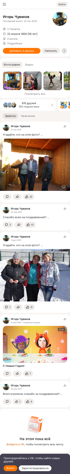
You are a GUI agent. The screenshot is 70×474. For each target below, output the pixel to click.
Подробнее (14, 43)
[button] (11, 65)
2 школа (12, 39)
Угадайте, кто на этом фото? (21, 134)
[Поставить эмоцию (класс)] (28, 197)
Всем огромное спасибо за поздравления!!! (31, 394)
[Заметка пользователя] (35, 213)
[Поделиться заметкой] (17, 197)
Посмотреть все (35, 94)
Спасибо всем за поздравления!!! (24, 217)
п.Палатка (13, 29)
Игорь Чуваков (16, 17)
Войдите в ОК (15, 444)
